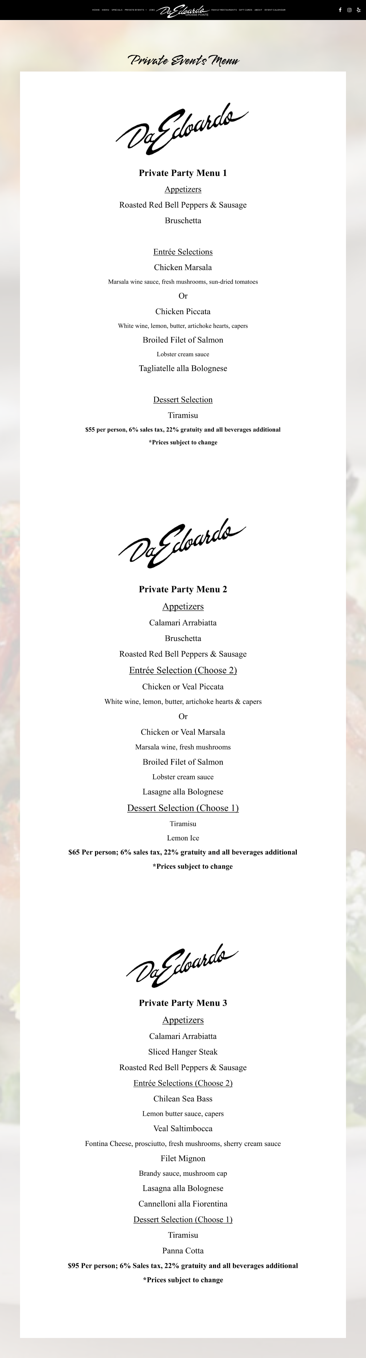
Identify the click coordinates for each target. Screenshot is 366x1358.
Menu (105, 10)
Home (96, 10)
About (258, 10)
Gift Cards (245, 10)
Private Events (136, 10)
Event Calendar (274, 10)
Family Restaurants (224, 10)
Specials (117, 10)
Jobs (152, 10)
